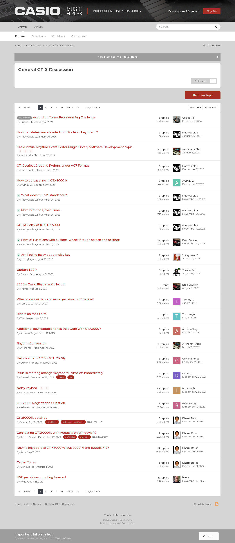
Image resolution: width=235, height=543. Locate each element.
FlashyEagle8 (28, 136)
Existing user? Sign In (184, 11)
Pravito (24, 288)
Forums (20, 36)
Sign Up (212, 11)
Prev (27, 107)
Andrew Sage (28, 333)
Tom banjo (26, 318)
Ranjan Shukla (28, 437)
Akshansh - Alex (29, 155)
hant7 (185, 477)
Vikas (23, 422)
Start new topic (202, 95)
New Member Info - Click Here (117, 56)
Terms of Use (63, 538)
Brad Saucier (190, 240)
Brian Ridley (27, 407)
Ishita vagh (188, 388)
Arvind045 (26, 184)
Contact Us (111, 515)
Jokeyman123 (190, 255)
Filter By (210, 107)
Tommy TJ (188, 299)
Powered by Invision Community (117, 523)
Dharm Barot (190, 418)
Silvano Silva (27, 274)
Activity (38, 26)
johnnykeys (27, 259)
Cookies (126, 515)
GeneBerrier (27, 466)
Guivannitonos (28, 362)
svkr (22, 481)
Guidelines (58, 36)
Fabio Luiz (26, 303)
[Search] (174, 27)
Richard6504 (27, 392)
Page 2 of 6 (93, 107)
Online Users (78, 36)
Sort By (195, 107)
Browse (23, 28)
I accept (209, 536)
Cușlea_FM (26, 121)
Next (70, 107)
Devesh (25, 377)
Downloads (39, 36)
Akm (23, 451)
